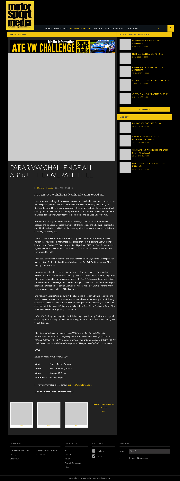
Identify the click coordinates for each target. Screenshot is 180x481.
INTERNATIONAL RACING (56, 28)
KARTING (98, 28)
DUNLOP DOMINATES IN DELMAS (147, 123)
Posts (132, 458)
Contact (68, 455)
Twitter (97, 456)
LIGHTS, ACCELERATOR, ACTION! (147, 54)
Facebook (98, 451)
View (21, 415)
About (67, 450)
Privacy (67, 467)
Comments (142, 458)
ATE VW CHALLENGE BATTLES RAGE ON (150, 94)
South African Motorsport (46, 450)
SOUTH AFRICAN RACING (80, 28)
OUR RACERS (132, 28)
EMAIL (122, 451)
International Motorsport (20, 450)
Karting (13, 455)
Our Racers (40, 455)
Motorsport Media (45, 188)
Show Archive (145, 109)
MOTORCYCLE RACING (114, 28)
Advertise (68, 459)
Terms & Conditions (73, 463)
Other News (14, 459)
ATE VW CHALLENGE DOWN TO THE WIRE (151, 81)
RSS (121, 458)
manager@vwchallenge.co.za (80, 385)
